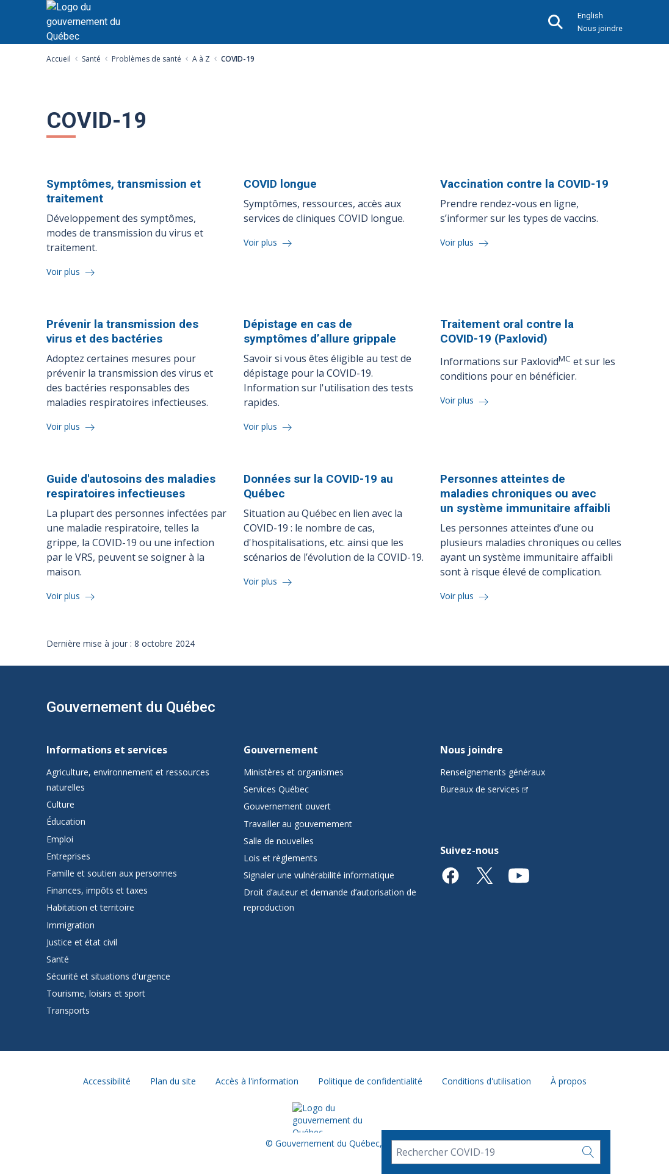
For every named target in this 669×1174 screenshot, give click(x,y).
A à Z (201, 59)
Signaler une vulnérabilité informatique (319, 875)
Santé (91, 59)
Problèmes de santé (146, 59)
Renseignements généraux (492, 772)
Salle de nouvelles (279, 841)
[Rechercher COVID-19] (483, 1152)
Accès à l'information (256, 1081)
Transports (68, 1010)
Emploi (59, 839)
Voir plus (64, 271)
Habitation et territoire (90, 907)
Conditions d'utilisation (486, 1081)
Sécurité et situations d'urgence (108, 976)
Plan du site (173, 1081)
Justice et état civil (81, 942)
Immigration (70, 925)
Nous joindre (600, 28)
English (590, 15)
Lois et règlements (280, 858)
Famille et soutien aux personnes (111, 873)
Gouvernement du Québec (130, 707)
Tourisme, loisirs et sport (95, 993)
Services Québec (276, 789)
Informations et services (106, 749)
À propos (569, 1081)
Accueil (58, 59)
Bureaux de (484, 789)
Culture (60, 804)
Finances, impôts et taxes (97, 890)
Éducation (65, 821)
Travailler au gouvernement (298, 824)
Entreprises (68, 856)
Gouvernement (281, 749)
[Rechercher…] (588, 1152)
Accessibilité (107, 1081)
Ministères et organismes (294, 772)
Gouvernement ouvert (287, 806)
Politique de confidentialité (370, 1081)
